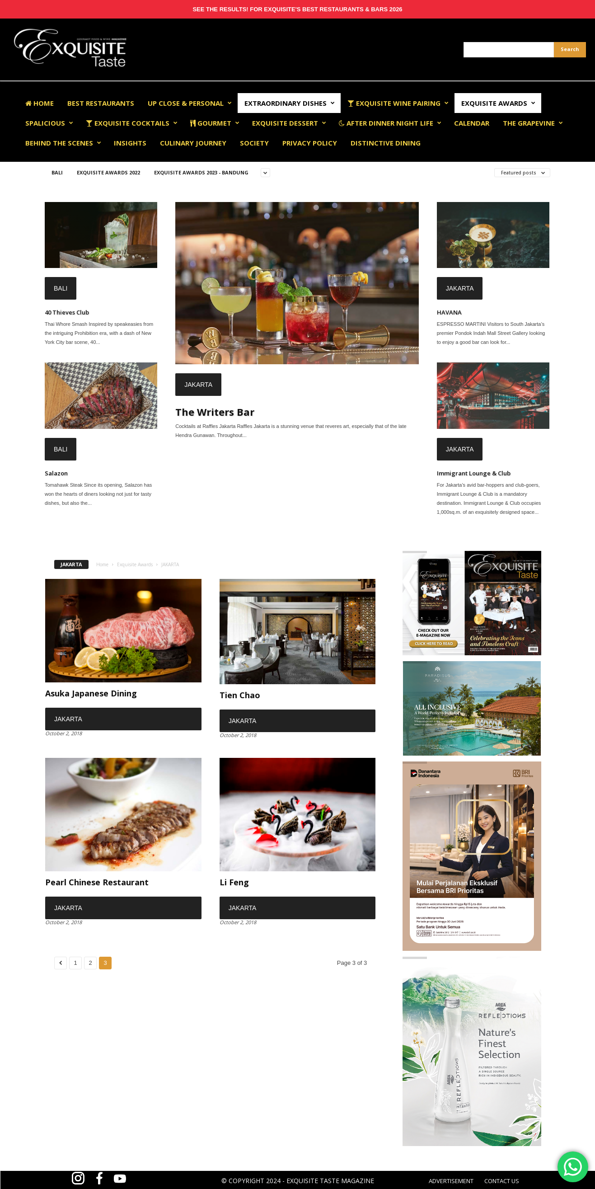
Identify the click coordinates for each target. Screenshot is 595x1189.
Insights (130, 142)
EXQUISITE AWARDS (498, 103)
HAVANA (449, 312)
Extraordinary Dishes (289, 103)
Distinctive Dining (386, 142)
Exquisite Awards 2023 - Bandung (201, 172)
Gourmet (214, 123)
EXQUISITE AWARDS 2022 (108, 172)
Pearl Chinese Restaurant (97, 882)
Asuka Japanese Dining (91, 693)
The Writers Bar (214, 411)
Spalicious (49, 123)
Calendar (471, 122)
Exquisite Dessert (289, 123)
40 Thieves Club (67, 312)
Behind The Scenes (63, 143)
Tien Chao (240, 695)
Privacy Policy (309, 142)
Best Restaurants (100, 103)
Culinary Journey (193, 142)
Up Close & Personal (190, 103)
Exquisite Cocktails (132, 123)
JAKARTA (198, 384)
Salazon (56, 473)
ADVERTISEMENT (451, 1181)
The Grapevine (533, 123)
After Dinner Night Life (390, 123)
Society (254, 142)
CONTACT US (501, 1181)
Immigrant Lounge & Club (474, 473)
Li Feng (234, 882)
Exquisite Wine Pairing (398, 103)
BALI (57, 172)
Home (39, 103)
